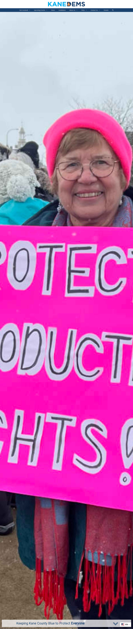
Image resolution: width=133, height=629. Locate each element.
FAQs (85, 10)
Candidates (62, 10)
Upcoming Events (41, 10)
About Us (74, 10)
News (53, 10)
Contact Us (96, 10)
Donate (106, 10)
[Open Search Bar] (112, 10)
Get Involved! (25, 10)
